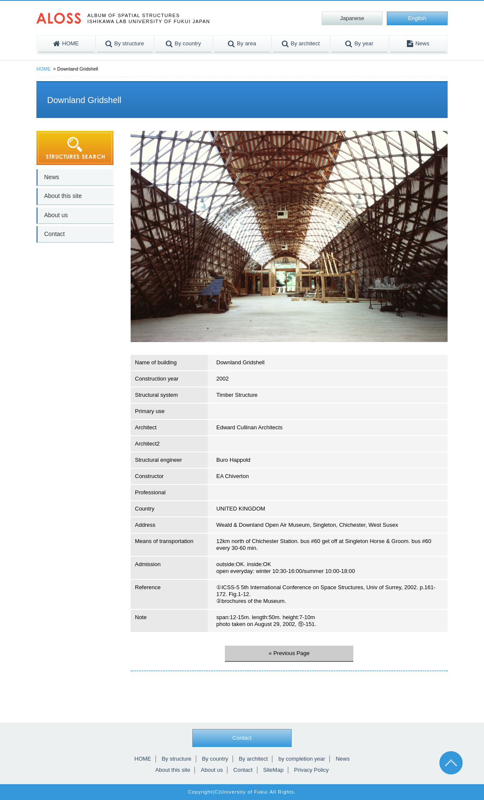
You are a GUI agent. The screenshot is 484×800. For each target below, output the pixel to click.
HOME (43, 68)
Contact (54, 233)
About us (56, 215)
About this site (63, 195)
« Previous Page (289, 653)
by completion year (301, 759)
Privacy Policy (311, 770)
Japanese (352, 18)
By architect (253, 759)
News (51, 177)
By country (215, 759)
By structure (176, 759)
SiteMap (273, 770)
